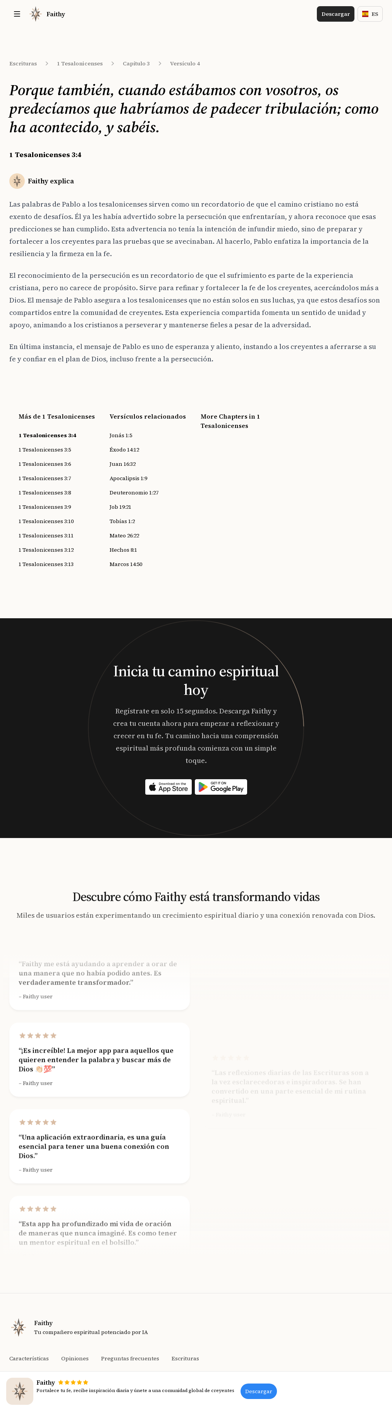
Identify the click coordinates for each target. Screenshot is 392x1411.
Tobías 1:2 (122, 521)
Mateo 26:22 (124, 535)
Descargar (336, 14)
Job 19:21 (120, 507)
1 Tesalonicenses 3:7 (45, 478)
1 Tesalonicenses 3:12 (46, 550)
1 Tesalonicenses (80, 63)
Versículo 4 (185, 63)
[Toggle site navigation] (17, 14)
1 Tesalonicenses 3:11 (46, 535)
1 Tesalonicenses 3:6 (45, 464)
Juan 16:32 (123, 464)
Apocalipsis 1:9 (128, 478)
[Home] (46, 14)
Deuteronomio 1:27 (134, 492)
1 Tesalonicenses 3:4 (47, 435)
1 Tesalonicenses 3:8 (45, 492)
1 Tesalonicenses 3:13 (46, 564)
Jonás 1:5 (121, 435)
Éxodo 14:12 (124, 449)
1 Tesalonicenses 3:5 (45, 449)
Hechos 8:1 (123, 550)
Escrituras (23, 63)
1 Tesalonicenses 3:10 (46, 521)
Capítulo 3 (136, 63)
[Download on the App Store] (168, 787)
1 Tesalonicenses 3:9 (45, 507)
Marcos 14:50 (126, 564)
